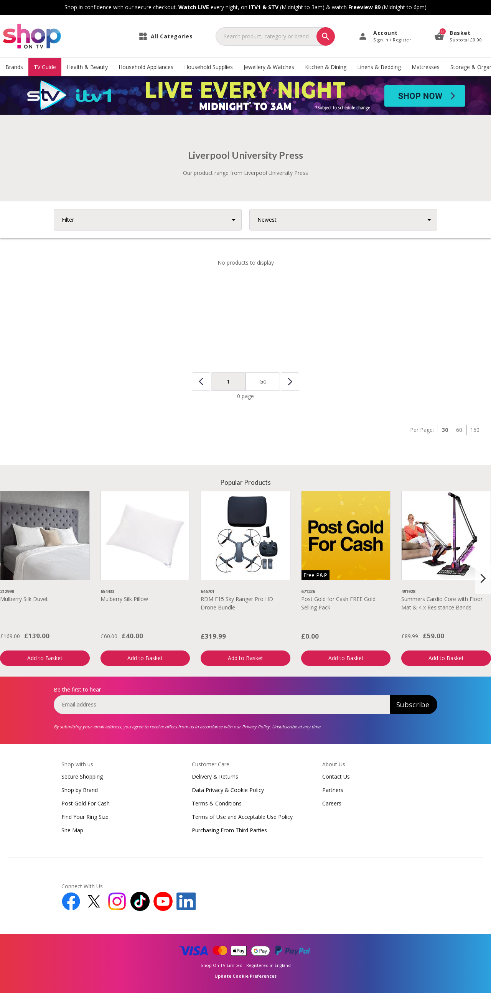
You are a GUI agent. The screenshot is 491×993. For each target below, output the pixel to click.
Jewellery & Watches (269, 67)
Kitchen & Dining (325, 67)
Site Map (72, 830)
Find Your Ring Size (85, 816)
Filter (68, 219)
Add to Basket (45, 658)
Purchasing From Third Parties (229, 830)
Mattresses (426, 67)
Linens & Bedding (379, 67)
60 (459, 429)
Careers (331, 803)
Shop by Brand (79, 790)
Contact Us (336, 776)
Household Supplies (208, 67)
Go (263, 381)
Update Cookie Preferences (245, 976)
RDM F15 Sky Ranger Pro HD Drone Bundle (237, 603)
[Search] (325, 36)
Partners (332, 790)
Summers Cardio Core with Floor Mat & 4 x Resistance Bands (442, 603)
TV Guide (45, 67)
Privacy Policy (256, 727)
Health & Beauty (87, 67)
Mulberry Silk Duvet (24, 599)
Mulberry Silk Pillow (124, 599)
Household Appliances (146, 67)
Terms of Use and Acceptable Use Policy (242, 816)
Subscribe (412, 704)
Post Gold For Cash (85, 803)
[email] (222, 704)
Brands (14, 67)
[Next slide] (483, 578)
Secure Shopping (82, 776)
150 (474, 429)
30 (445, 429)
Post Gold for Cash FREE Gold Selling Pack (338, 603)
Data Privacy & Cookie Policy (228, 790)
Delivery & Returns (215, 776)
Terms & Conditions (217, 803)
